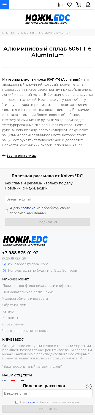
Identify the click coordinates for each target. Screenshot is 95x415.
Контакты (10, 318)
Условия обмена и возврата (25, 298)
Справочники (13, 324)
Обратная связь (15, 305)
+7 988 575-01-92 (20, 252)
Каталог (8, 311)
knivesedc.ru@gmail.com (28, 264)
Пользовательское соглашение (28, 292)
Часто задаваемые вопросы (25, 331)
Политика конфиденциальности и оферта (36, 286)
